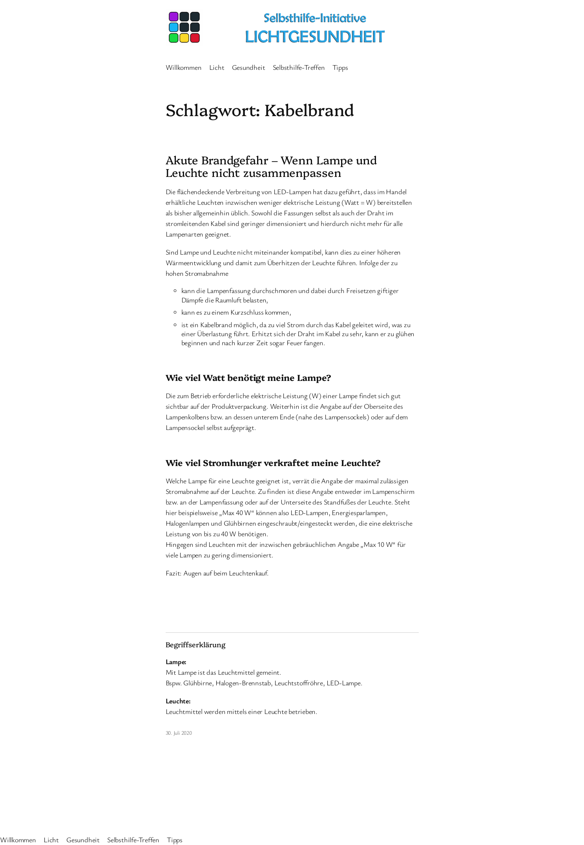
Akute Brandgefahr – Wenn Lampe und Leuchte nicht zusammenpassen (271, 166)
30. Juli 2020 (179, 732)
